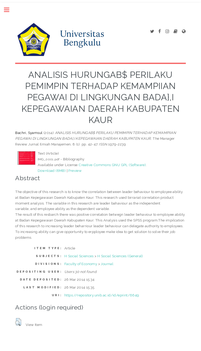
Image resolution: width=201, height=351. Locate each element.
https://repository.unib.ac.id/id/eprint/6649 (101, 295)
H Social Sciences (79, 256)
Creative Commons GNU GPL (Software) (112, 165)
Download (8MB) (52, 170)
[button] (18, 322)
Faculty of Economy (80, 264)
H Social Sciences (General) (120, 256)
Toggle (9, 10)
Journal (107, 264)
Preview (75, 170)
